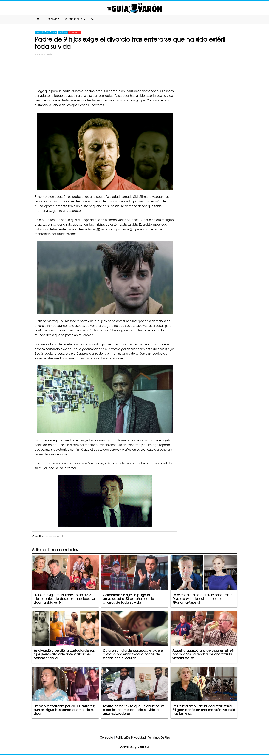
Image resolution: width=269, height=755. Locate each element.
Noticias (63, 32)
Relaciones (74, 32)
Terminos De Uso (159, 737)
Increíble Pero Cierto (46, 32)
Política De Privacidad (131, 737)
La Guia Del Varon (134, 8)
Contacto (106, 737)
